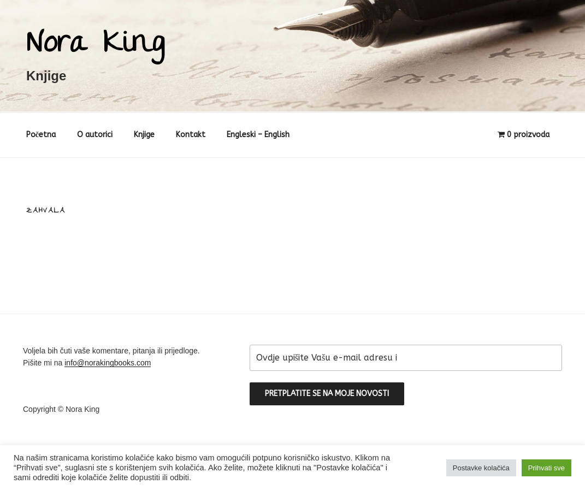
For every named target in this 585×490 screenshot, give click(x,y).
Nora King (95, 45)
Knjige (144, 134)
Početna (41, 134)
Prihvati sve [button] (546, 468)
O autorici (95, 134)
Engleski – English (258, 134)
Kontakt (190, 134)
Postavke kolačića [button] (481, 468)
